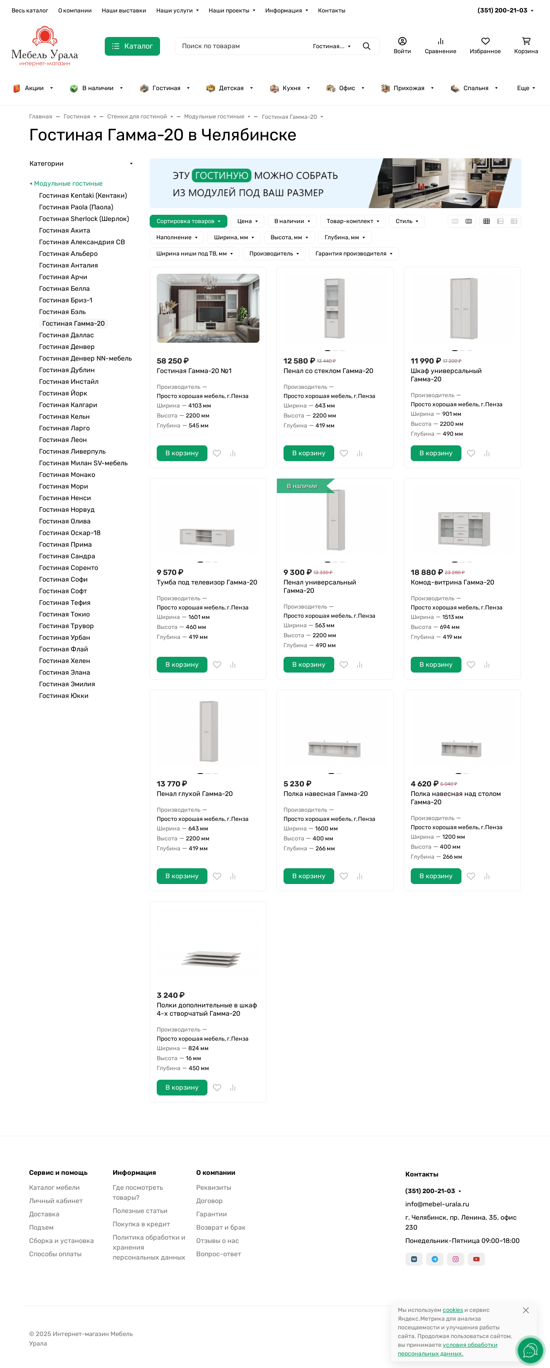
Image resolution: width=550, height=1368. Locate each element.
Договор (209, 1201)
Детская (225, 88)
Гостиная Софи (63, 579)
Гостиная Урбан (64, 637)
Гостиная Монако (67, 475)
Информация (283, 10)
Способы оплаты (55, 1254)
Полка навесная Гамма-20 (326, 794)
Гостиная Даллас (66, 335)
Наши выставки (124, 10)
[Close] (525, 1310)
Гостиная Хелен (64, 661)
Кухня (285, 88)
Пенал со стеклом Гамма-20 (328, 371)
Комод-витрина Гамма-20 (452, 582)
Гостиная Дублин (67, 370)
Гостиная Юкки (64, 696)
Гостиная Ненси (65, 498)
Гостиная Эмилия (67, 684)
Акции (28, 88)
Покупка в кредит (141, 1224)
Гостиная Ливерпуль (72, 451)
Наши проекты (229, 10)
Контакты (331, 10)
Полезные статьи (140, 1211)
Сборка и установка (61, 1241)
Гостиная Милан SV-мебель (83, 463)
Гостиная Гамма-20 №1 (194, 371)
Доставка (44, 1214)
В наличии (91, 88)
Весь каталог (30, 10)
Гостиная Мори (63, 486)
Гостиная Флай (63, 649)
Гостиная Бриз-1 (65, 300)
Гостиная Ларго (64, 428)
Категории (47, 163)
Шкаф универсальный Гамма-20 (446, 375)
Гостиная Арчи (63, 277)
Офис (340, 88)
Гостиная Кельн (64, 416)
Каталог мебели (54, 1187)
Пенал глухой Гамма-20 (195, 794)
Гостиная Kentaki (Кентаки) (83, 195)
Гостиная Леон (63, 440)
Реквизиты (213, 1187)
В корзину (182, 453)
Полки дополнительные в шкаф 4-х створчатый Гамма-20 (207, 1009)
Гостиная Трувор (66, 626)
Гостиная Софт (63, 591)
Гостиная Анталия (68, 265)
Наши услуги (174, 10)
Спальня (469, 88)
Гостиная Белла (64, 288)
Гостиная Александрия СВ (82, 242)
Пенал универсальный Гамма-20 (320, 586)
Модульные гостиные (68, 183)
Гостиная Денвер (67, 347)
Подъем (41, 1227)
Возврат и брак (221, 1227)
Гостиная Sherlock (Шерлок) (84, 219)
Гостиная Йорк (63, 393)
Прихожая (402, 88)
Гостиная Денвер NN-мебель (85, 358)
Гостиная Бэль (62, 312)
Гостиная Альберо (68, 254)
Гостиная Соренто (68, 568)
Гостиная (159, 88)
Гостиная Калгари (68, 405)
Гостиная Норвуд (67, 509)
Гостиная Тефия (65, 603)
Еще (523, 88)
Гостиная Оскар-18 (70, 533)
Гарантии (211, 1214)
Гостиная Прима (65, 544)
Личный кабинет (56, 1201)
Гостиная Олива (65, 521)
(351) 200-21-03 (503, 10)
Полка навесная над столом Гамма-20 (456, 798)
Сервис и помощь (58, 1172)
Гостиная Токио (64, 614)
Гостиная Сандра (67, 556)
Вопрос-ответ (218, 1254)
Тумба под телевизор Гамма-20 (207, 582)
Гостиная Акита (64, 230)
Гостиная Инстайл (69, 382)
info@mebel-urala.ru (437, 1204)
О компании (75, 10)
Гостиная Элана (64, 672)
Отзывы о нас (217, 1241)
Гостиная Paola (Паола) (76, 207)
